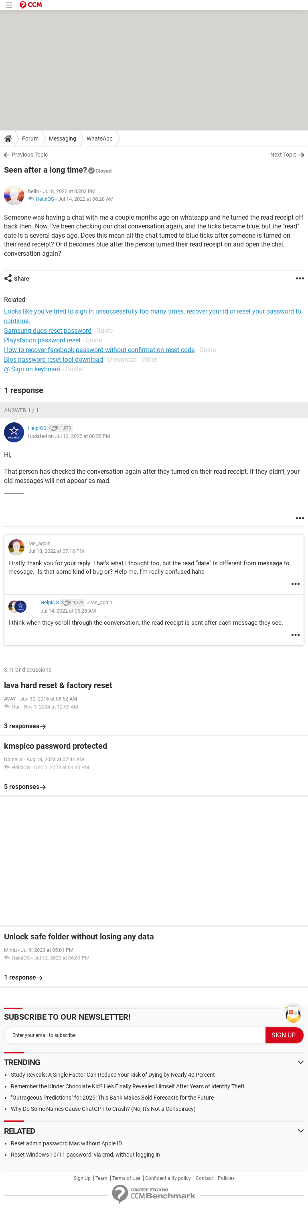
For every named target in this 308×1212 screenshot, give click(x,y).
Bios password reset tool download (53, 359)
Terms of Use (126, 1178)
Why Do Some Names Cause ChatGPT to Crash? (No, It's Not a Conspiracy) (103, 1109)
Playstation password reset (42, 340)
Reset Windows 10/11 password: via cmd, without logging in (85, 1154)
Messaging (62, 138)
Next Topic (283, 154)
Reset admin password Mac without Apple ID (66, 1143)
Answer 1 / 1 (21, 410)
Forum (30, 138)
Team (101, 1178)
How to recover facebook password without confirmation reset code (99, 350)
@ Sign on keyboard (32, 369)
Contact (204, 1178)
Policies (226, 1178)
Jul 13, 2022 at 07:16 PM (56, 551)
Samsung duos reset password (47, 330)
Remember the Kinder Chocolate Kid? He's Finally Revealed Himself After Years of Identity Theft (128, 1086)
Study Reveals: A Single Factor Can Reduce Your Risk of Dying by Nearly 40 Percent (113, 1074)
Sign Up (82, 1178)
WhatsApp (100, 138)
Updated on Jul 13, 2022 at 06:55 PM (69, 436)
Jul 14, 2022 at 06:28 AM (85, 199)
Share (21, 278)
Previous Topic (30, 154)
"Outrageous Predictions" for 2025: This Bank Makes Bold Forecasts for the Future (112, 1097)
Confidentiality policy (168, 1178)
